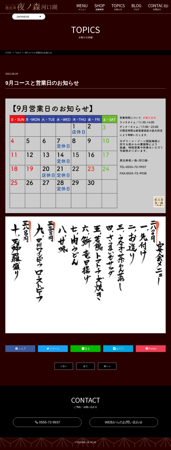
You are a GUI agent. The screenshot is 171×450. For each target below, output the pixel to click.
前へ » (107, 366)
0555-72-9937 (47, 423)
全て (85, 366)
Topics (18, 53)
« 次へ (63, 366)
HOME (8, 53)
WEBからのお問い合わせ (124, 423)
